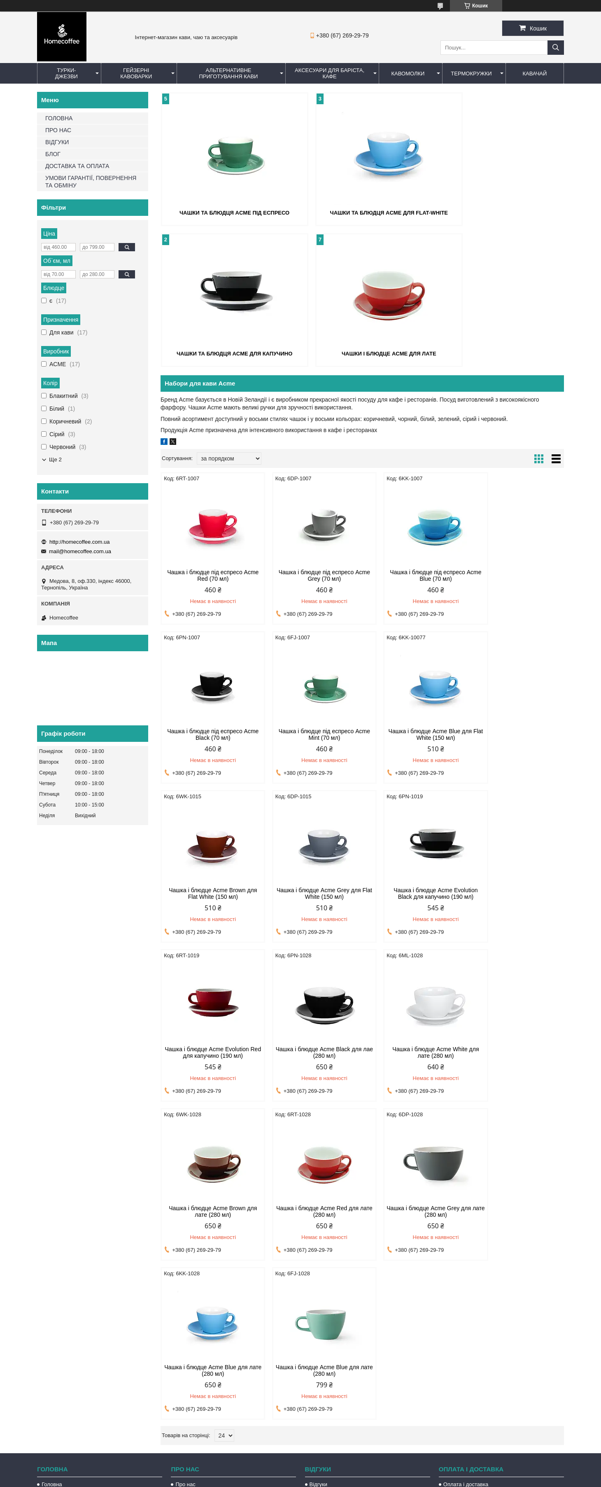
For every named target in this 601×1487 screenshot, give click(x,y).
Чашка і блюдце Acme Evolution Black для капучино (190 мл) (208, 892)
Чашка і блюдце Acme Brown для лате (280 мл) (208, 1051)
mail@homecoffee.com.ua (80, 551)
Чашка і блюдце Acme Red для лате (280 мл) (311, 1051)
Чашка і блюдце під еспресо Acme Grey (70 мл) (311, 574)
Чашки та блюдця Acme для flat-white (362, 212)
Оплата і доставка (465, 1324)
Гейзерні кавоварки (136, 73)
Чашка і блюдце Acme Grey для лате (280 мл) (413, 1051)
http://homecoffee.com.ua (79, 542)
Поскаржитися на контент (283, 1479)
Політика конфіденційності (347, 1479)
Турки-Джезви (66, 73)
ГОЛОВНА (58, 118)
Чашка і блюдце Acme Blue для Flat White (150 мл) (310, 733)
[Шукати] (555, 47)
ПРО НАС (58, 130)
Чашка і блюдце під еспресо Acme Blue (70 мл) (413, 574)
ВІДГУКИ (57, 142)
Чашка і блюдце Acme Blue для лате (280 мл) (515, 1051)
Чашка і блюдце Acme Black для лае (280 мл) (413, 892)
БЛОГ (53, 154)
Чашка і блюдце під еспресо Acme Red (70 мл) (208, 574)
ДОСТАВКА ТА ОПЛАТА (77, 166)
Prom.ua (339, 1464)
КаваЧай (535, 73)
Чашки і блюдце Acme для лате (225, 352)
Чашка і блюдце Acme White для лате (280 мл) (516, 892)
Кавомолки (408, 73)
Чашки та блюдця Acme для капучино (499, 212)
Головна (52, 1324)
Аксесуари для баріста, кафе (329, 73)
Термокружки (471, 73)
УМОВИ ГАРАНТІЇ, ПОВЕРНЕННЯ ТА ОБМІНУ (90, 182)
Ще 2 (55, 459)
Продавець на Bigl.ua (300, 1472)
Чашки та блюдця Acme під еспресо (225, 212)
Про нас (185, 1324)
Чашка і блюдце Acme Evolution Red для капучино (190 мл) (311, 892)
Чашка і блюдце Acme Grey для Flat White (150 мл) (516, 733)
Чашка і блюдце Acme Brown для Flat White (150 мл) (413, 733)
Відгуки (318, 1324)
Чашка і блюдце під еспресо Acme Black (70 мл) (516, 574)
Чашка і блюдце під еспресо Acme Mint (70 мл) (208, 733)
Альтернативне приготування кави (228, 73)
